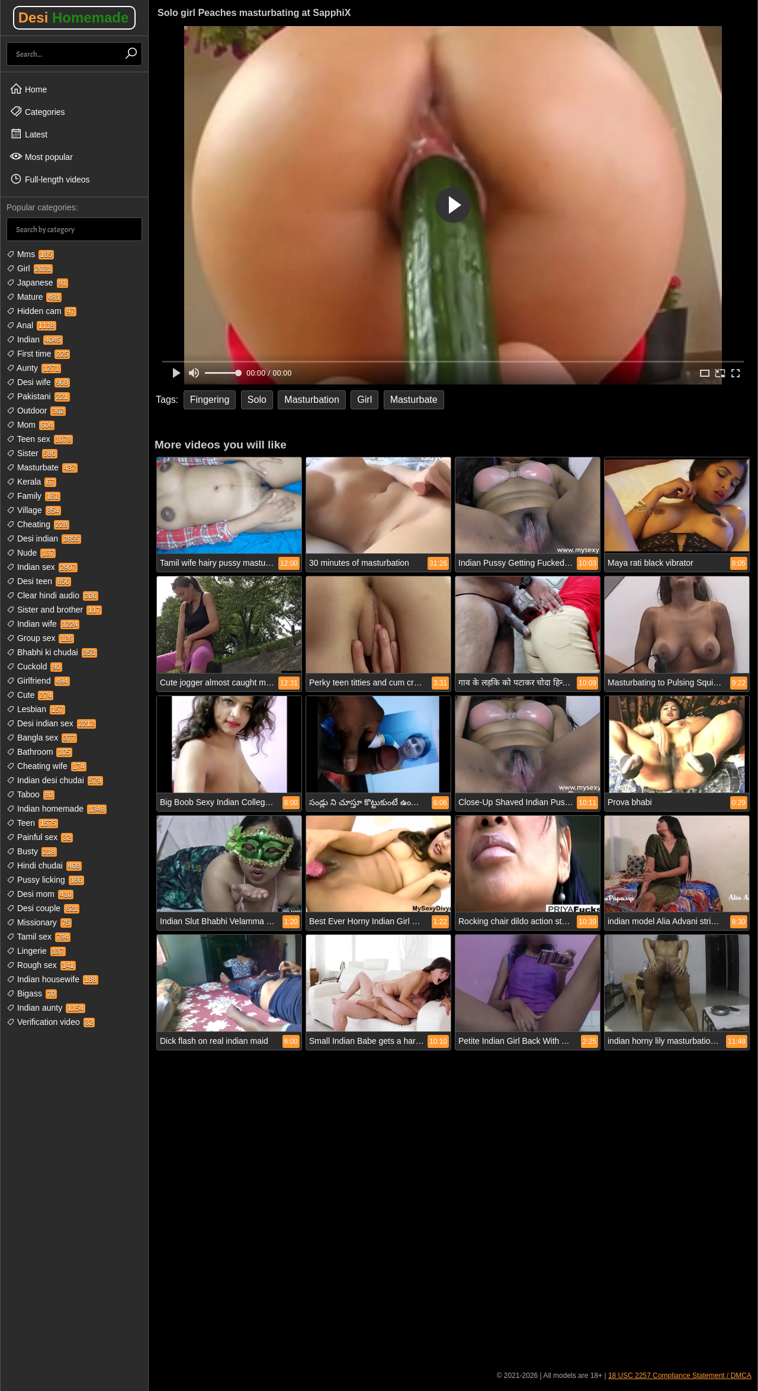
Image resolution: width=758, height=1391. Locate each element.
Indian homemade (57, 808)
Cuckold (34, 666)
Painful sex (40, 837)
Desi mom (40, 894)
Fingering (210, 400)
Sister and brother (54, 609)
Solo (257, 400)
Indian (35, 339)
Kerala (31, 481)
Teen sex (40, 439)
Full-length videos (49, 178)
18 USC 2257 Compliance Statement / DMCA (679, 1375)
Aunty (34, 368)
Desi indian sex (51, 723)
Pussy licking (45, 879)
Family (33, 496)
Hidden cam (41, 311)
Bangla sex (42, 737)
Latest (28, 133)
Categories (37, 111)
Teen (32, 823)
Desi (73, 17)
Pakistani (38, 396)
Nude (31, 552)
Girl (30, 268)
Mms (30, 254)
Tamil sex (38, 936)
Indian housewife (52, 979)
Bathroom (39, 752)
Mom (30, 425)
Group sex (40, 638)
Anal (31, 325)
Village (34, 510)
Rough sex (41, 965)
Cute (30, 695)
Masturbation (311, 400)
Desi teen (39, 581)
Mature (34, 297)
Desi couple (43, 908)
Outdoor (36, 410)
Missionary (39, 922)
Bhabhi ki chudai (52, 652)
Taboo (30, 794)
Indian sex (42, 567)
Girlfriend (38, 680)
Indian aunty (46, 1007)
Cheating (38, 524)
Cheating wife (46, 766)
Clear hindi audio (52, 595)
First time (38, 353)
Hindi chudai (44, 865)
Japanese (37, 282)
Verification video (51, 1022)
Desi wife (38, 382)
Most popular (41, 156)
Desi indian (44, 538)
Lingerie (36, 951)
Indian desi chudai (55, 780)
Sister (32, 453)
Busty (32, 851)
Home (28, 88)
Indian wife (43, 624)
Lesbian (36, 709)
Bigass (32, 993)
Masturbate (42, 467)
